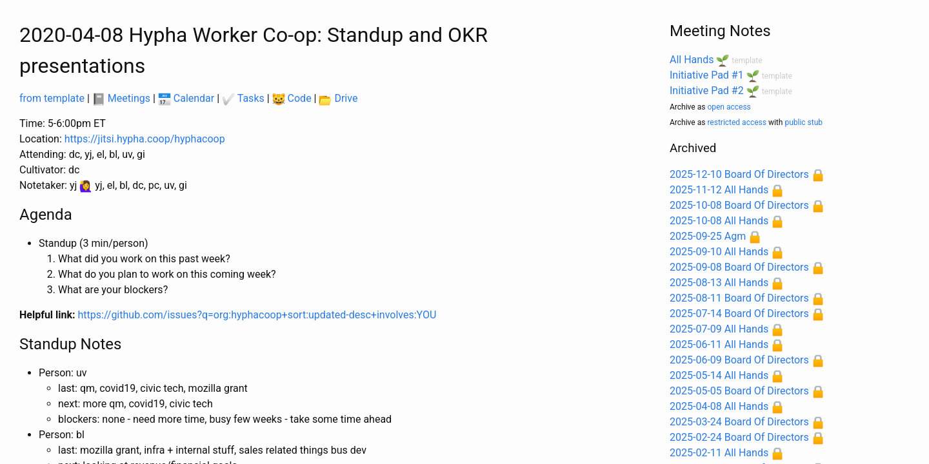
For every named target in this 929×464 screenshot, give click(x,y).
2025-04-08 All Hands (719, 406)
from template (52, 98)
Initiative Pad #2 (707, 90)
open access (728, 106)
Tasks (243, 98)
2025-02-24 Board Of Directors (739, 437)
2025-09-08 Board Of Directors (739, 267)
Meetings (121, 98)
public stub (803, 122)
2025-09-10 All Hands (719, 252)
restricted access (736, 122)
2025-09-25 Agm (708, 236)
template (747, 60)
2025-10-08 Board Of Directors (739, 205)
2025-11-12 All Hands (719, 190)
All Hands (692, 59)
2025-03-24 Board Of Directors (739, 422)
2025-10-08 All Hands (719, 221)
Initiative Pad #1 (707, 75)
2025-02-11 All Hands (719, 453)
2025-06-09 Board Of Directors (739, 360)
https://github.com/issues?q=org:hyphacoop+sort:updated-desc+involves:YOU (257, 315)
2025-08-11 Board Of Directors (739, 298)
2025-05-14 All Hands (719, 375)
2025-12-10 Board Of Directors (739, 174)
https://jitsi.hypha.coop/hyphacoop (145, 139)
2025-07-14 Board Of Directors (739, 313)
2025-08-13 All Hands (719, 282)
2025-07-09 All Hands (719, 329)
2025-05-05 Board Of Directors (739, 391)
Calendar (186, 98)
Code (292, 98)
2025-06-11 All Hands (719, 344)
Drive (338, 98)
